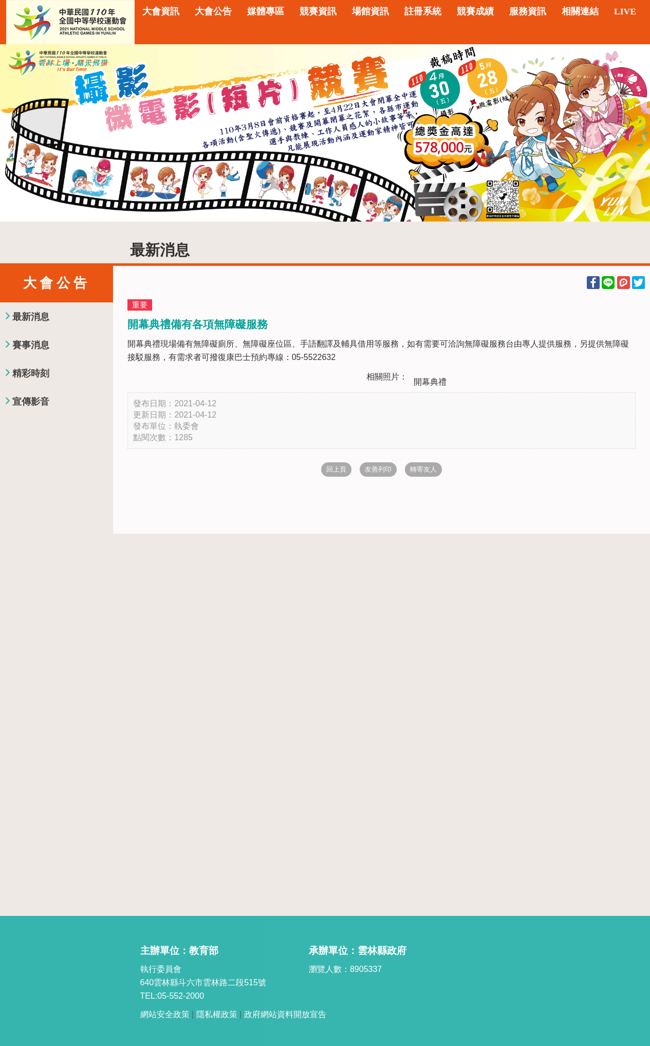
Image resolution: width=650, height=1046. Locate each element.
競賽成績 (475, 11)
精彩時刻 (30, 373)
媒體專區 (265, 11)
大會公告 (213, 11)
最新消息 (30, 317)
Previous (18, 133)
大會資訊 (160, 11)
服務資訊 (527, 11)
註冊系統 (422, 11)
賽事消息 (30, 345)
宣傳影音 (30, 401)
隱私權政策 (216, 1014)
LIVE (625, 11)
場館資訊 (370, 11)
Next (632, 133)
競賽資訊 (318, 11)
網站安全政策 (165, 1014)
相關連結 (580, 11)
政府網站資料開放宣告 (285, 1014)
